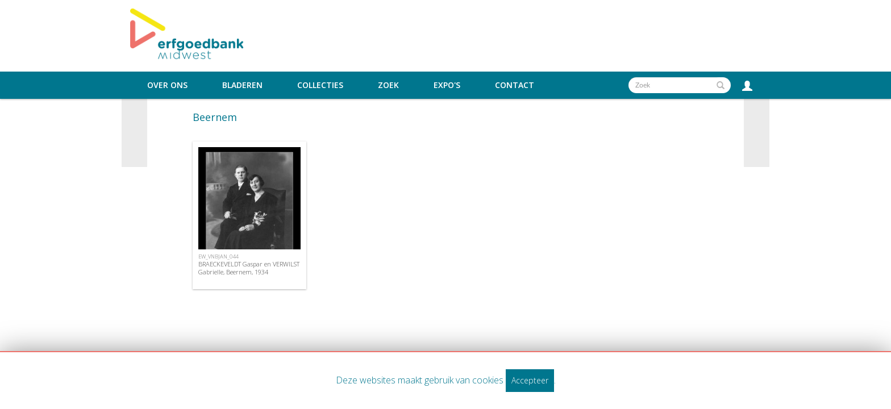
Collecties (320, 85)
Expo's (447, 85)
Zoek (388, 85)
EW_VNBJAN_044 (218, 256)
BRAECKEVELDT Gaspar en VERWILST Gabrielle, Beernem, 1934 (248, 268)
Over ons (167, 85)
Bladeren (242, 85)
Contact (514, 85)
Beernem (215, 117)
